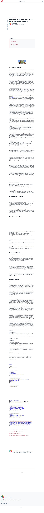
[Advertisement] (22, 9)
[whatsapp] (7, 24)
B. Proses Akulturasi (13, 41)
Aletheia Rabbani (7, 499)
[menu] (2, 1)
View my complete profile (5, 505)
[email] (7, 29)
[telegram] (7, 26)
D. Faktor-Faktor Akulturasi (14, 44)
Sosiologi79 (22, 0)
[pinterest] (7, 27)
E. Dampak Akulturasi (13, 45)
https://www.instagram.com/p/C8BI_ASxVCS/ (16, 436)
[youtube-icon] (6, 507)
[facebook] (7, 21)
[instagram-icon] (4, 507)
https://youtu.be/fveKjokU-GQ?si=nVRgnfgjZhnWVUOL (17, 434)
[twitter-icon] (3, 507)
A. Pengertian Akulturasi (13, 40)
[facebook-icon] (1, 507)
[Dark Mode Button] (42, 1)
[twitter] (7, 22)
